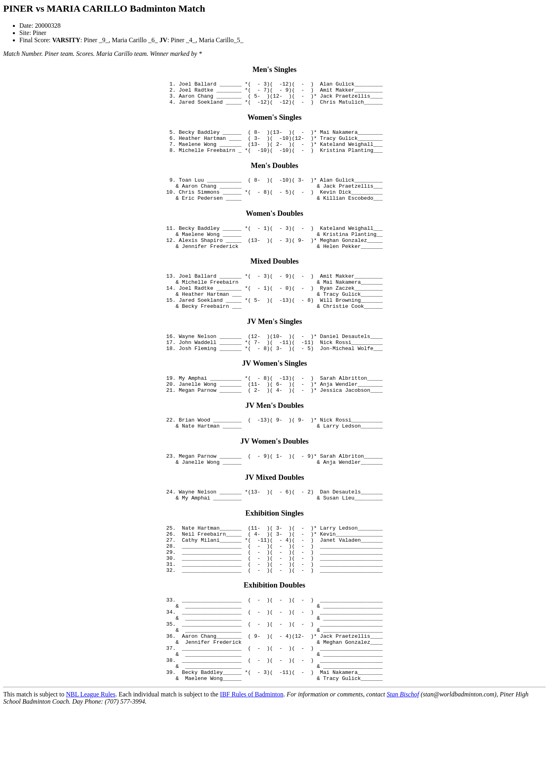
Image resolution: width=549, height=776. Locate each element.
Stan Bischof (403, 761)
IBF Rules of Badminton (252, 761)
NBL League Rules (90, 761)
